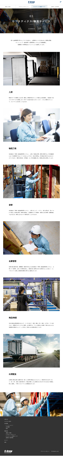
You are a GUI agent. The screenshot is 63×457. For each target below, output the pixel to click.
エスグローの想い (8, 421)
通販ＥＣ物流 (8, 6)
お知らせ (6, 419)
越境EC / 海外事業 (55, 6)
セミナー (6, 441)
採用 (5, 443)
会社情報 (6, 424)
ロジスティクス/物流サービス (39, 6)
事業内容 (6, 431)
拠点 (7, 429)
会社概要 (8, 427)
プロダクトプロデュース (23, 6)
